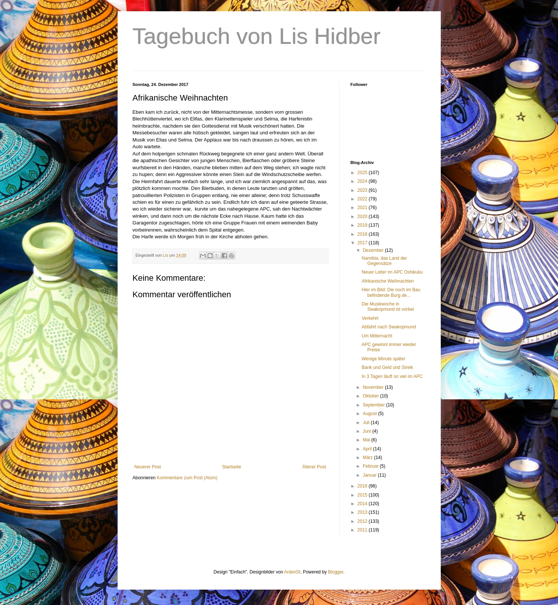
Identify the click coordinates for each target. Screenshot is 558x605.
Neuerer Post (148, 467)
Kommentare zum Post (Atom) (187, 477)
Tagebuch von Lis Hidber (257, 36)
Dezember (374, 250)
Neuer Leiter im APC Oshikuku (392, 272)
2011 (363, 530)
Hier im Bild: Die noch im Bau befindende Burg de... (390, 292)
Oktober (371, 396)
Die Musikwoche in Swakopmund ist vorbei (387, 306)
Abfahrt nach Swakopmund (388, 327)
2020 (363, 216)
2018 (363, 234)
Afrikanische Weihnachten (387, 281)
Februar (371, 466)
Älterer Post (314, 467)
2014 (363, 503)
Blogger (335, 572)
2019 (363, 225)
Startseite (231, 467)
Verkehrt (369, 318)
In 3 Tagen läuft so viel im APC (392, 376)
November (374, 387)
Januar (370, 475)
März (368, 457)
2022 (363, 199)
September (374, 405)
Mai (367, 439)
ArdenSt (292, 572)
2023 (363, 190)
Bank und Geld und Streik (387, 367)
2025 (363, 172)
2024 (363, 181)
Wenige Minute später (383, 358)
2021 (363, 207)
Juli (366, 422)
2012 (363, 521)
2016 (363, 486)
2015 (363, 495)
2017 (363, 242)
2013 (363, 512)
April (368, 448)
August (370, 413)
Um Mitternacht (376, 336)
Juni (367, 431)
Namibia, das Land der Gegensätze (384, 261)
